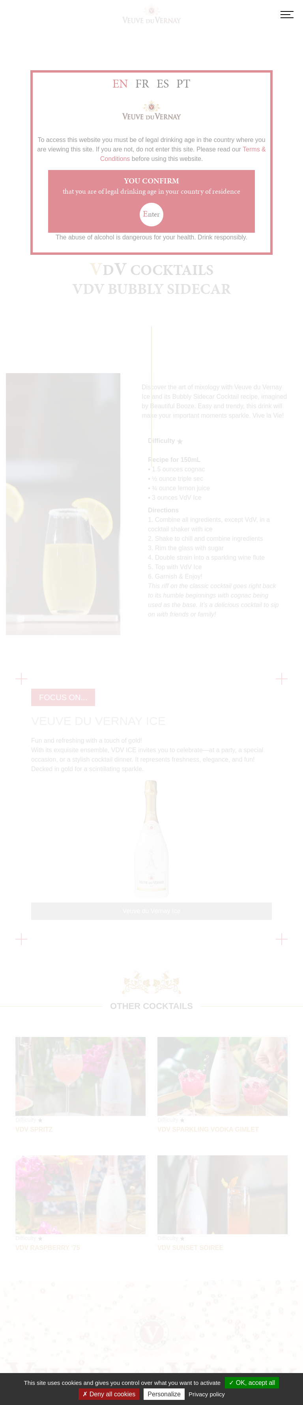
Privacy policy (207, 1394)
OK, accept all (252, 1382)
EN (120, 83)
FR (142, 83)
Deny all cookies (108, 1394)
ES (163, 83)
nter (151, 214)
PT (183, 83)
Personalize (164, 1394)
